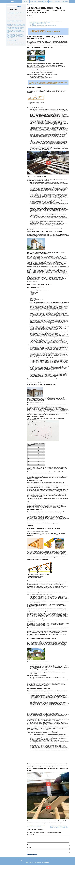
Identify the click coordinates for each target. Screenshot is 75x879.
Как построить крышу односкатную (38, 23)
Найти (19, 6)
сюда (47, 876)
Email (29, 861)
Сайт (28, 865)
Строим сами (11, 2)
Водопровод (25, 1)
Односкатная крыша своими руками (38, 26)
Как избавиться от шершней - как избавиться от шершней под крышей (16, 16)
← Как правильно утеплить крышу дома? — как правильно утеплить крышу (36, 838)
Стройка (51, 1)
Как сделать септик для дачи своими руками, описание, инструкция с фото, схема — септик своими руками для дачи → (59, 838)
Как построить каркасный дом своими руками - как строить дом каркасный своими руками (15, 21)
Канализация (33, 1)
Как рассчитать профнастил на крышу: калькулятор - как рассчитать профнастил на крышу (15, 31)
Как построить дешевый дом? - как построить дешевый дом (14, 40)
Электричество (65, 1)
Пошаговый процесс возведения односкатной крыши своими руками (46, 21)
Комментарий (30, 847)
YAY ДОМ (32, 24)
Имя (28, 858)
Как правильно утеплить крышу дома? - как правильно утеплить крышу (16, 13)
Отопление (40, 1)
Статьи (46, 1)
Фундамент (57, 1)
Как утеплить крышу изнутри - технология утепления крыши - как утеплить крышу (15, 28)
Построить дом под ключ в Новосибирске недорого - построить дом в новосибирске (16, 25)
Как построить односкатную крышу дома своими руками (43, 25)
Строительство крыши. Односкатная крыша (40, 22)
